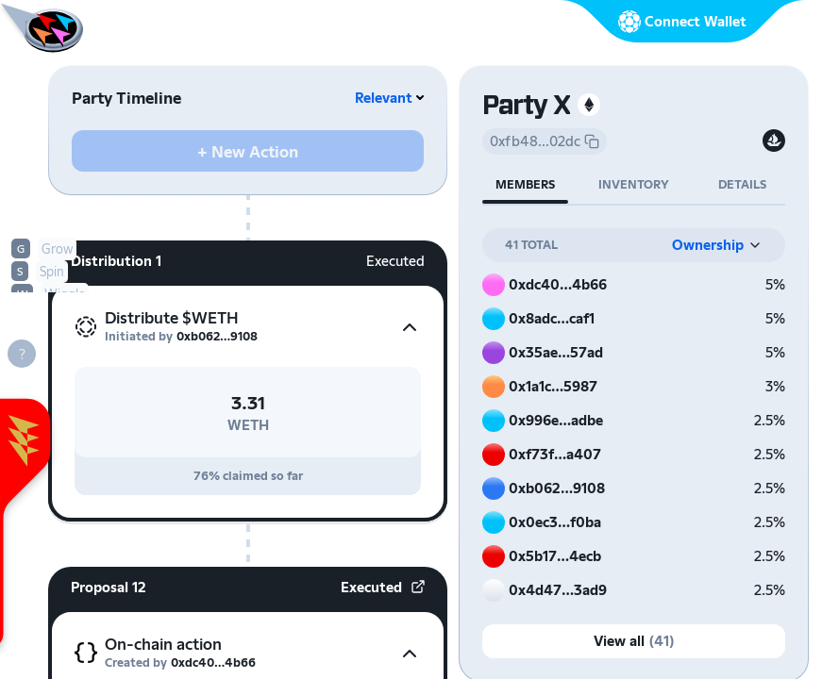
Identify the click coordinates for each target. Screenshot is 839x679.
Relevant (383, 98)
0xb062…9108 (217, 336)
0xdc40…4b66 (213, 662)
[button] (248, 328)
